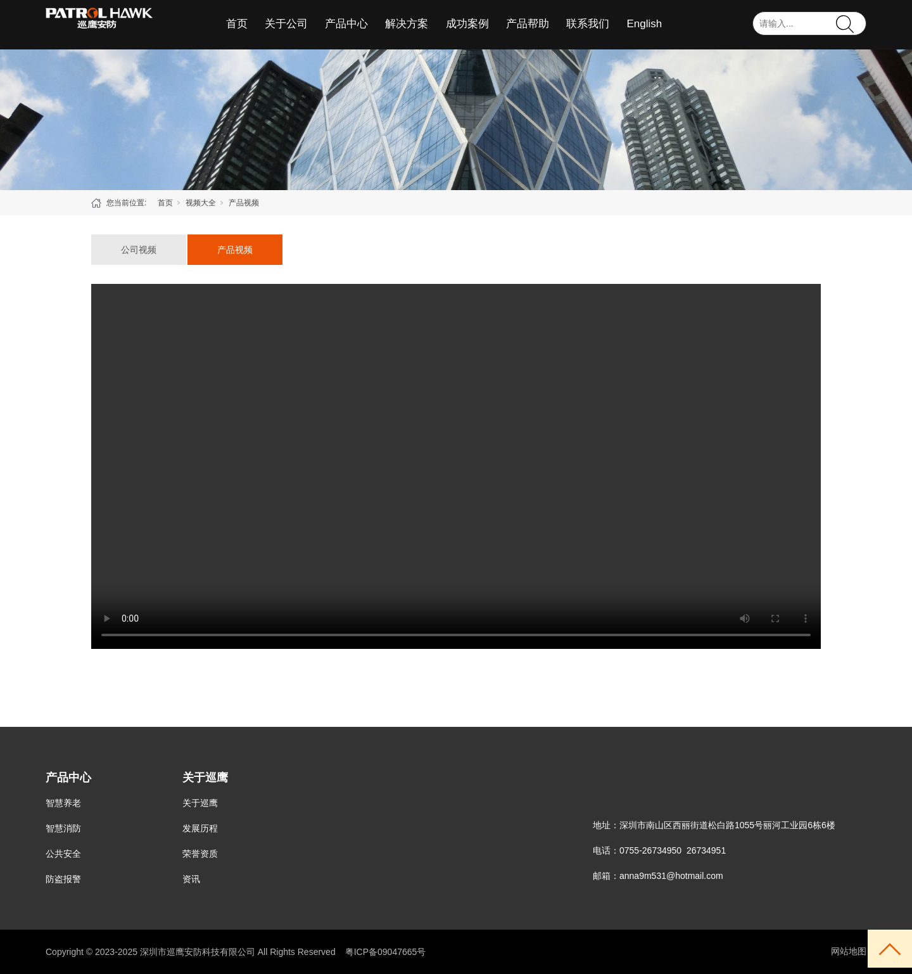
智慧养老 (63, 803)
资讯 (191, 879)
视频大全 (201, 202)
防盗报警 (63, 879)
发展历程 (200, 828)
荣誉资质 (200, 854)
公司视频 (138, 250)
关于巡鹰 (200, 803)
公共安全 (63, 854)
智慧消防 (63, 828)
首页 (165, 202)
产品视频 (244, 202)
